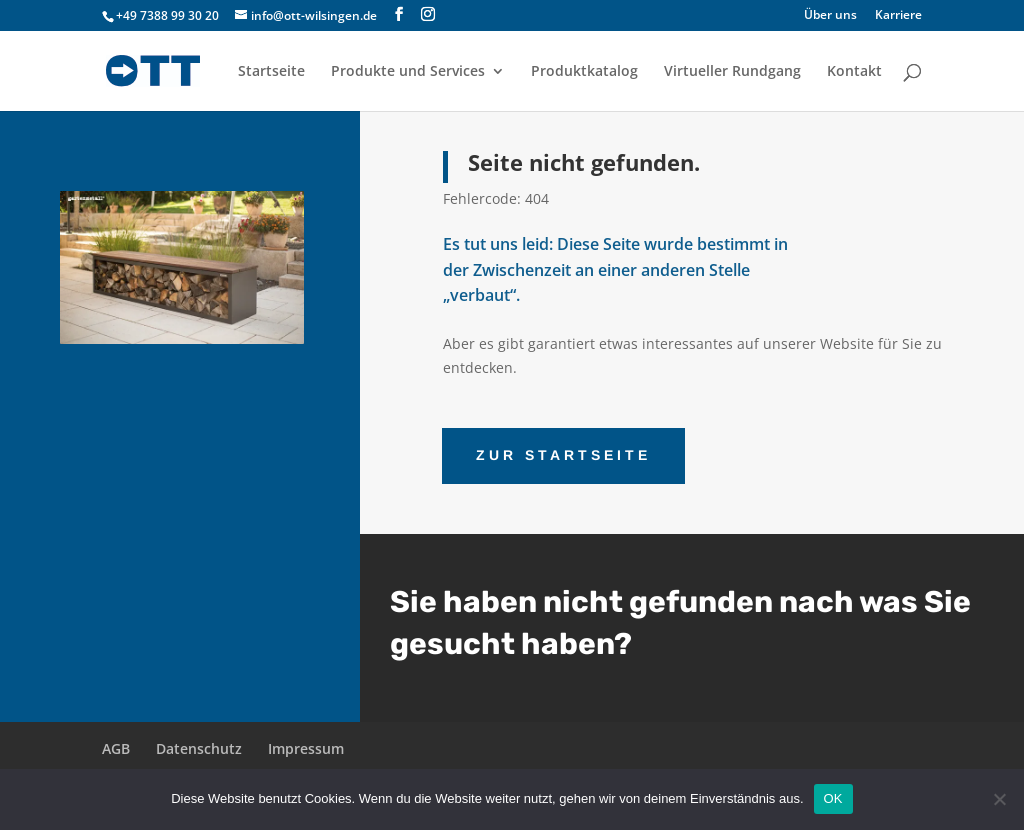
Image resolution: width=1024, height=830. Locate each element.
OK (833, 798)
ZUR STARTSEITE (563, 455)
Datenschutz (199, 748)
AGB (116, 748)
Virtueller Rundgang (732, 72)
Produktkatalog (584, 72)
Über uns (830, 16)
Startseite (271, 72)
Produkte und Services (408, 72)
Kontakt (854, 72)
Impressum (306, 748)
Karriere (898, 16)
